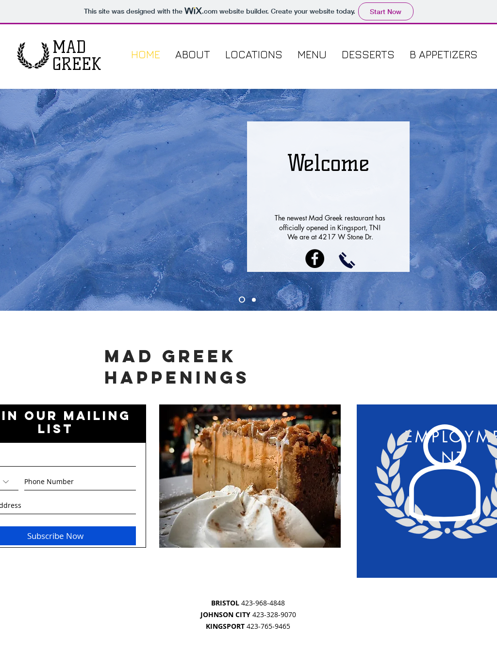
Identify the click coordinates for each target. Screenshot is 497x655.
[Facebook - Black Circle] (314, 258)
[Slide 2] (242, 300)
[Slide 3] (254, 300)
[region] (250, 476)
